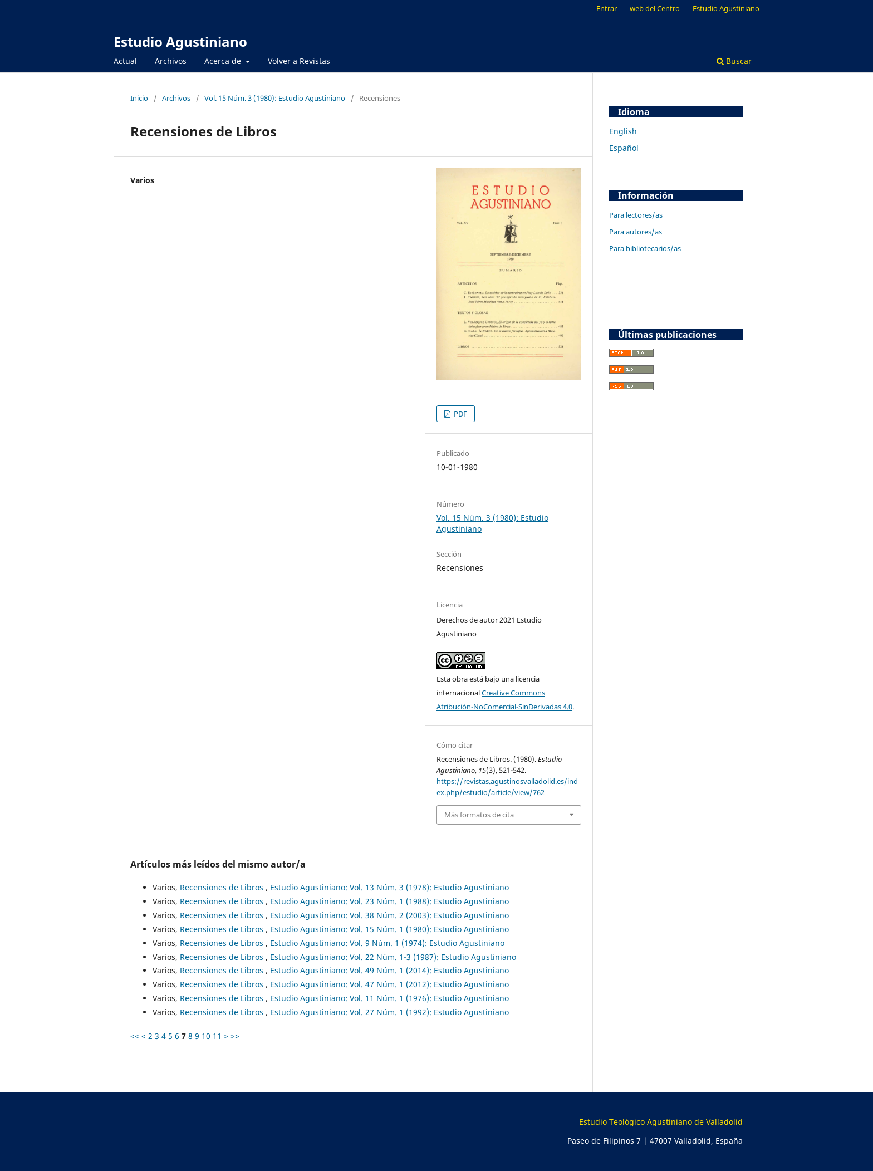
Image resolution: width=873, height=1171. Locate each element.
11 (217, 1036)
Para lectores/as (636, 215)
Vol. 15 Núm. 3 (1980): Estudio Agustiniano (274, 98)
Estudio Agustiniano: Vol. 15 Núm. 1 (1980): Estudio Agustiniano (389, 929)
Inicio (139, 98)
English (623, 131)
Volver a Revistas (299, 61)
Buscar (734, 61)
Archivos (171, 61)
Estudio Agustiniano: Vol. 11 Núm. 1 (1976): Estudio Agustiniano (389, 998)
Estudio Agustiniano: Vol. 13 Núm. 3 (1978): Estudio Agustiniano (389, 887)
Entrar (606, 8)
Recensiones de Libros (223, 887)
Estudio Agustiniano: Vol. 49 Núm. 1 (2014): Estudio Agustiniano (389, 970)
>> (234, 1036)
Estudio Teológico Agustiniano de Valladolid (661, 1121)
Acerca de (223, 61)
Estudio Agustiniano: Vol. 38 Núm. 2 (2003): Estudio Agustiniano (389, 915)
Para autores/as (635, 232)
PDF (459, 414)
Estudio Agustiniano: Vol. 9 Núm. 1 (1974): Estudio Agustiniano (387, 943)
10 (206, 1036)
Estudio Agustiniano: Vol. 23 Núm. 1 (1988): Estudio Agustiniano (389, 901)
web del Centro (655, 8)
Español (624, 148)
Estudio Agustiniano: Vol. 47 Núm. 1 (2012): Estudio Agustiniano (389, 984)
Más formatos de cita (479, 815)
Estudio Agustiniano (180, 41)
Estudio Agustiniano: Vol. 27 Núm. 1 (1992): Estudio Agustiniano (389, 1012)
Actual (125, 61)
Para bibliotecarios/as (645, 248)
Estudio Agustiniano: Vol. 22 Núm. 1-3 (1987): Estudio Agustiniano (393, 957)
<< (134, 1036)
